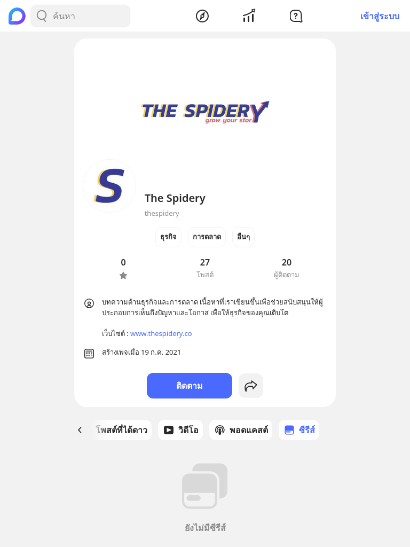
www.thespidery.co (161, 333)
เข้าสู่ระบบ (379, 16)
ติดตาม (189, 386)
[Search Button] (42, 16)
